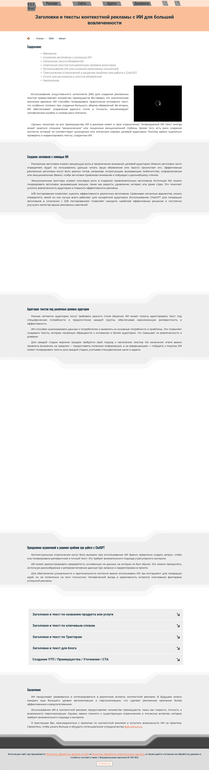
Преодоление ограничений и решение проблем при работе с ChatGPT (90, 72)
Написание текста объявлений (63, 61)
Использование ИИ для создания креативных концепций (81, 68)
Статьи (39, 38)
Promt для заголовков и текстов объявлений (72, 76)
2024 (51, 38)
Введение (50, 53)
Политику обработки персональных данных (118, 754)
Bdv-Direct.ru (133, 726)
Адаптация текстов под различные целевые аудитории (79, 65)
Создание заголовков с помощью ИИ (67, 57)
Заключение (51, 80)
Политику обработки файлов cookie (67, 754)
